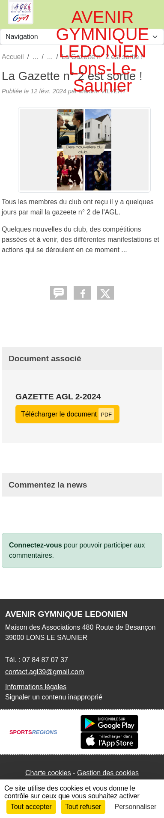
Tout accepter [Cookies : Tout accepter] (31, 806)
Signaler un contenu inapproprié (53, 697)
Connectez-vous (35, 545)
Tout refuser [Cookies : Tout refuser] (83, 806)
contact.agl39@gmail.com (44, 671)
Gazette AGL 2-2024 (58, 396)
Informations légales (35, 686)
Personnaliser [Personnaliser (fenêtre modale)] (136, 806)
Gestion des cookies (108, 772)
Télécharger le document (67, 414)
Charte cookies (48, 772)
